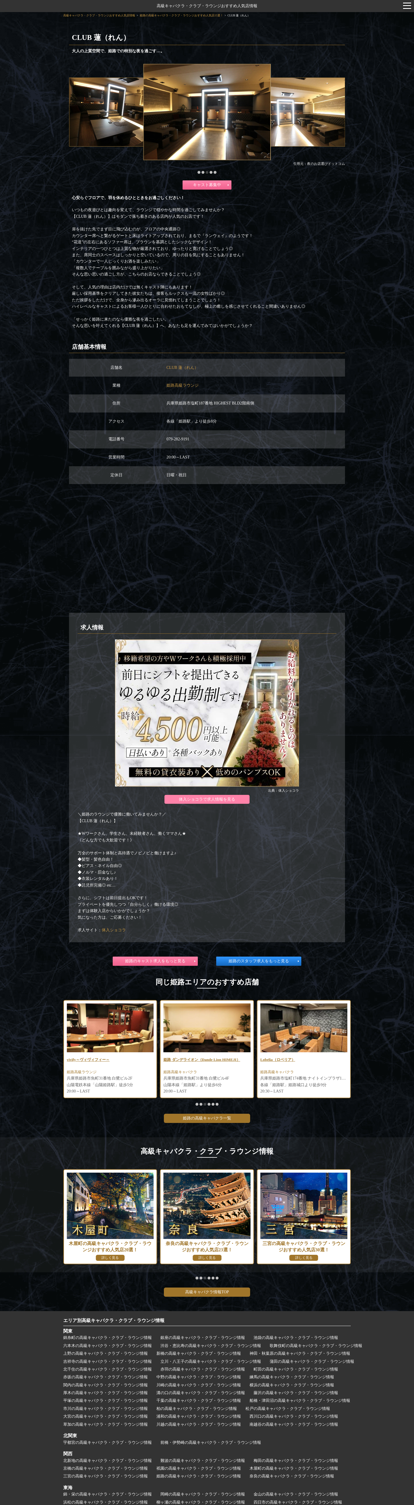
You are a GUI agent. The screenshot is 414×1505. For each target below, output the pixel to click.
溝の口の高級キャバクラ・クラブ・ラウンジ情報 (200, 1393)
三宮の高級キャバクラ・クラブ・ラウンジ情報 (105, 1476)
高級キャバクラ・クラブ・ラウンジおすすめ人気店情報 (207, 6)
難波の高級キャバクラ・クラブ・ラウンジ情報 (202, 1460)
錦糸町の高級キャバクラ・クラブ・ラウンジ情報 (107, 1338)
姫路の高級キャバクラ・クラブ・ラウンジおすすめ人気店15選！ (181, 15)
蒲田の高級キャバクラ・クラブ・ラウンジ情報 (312, 1361)
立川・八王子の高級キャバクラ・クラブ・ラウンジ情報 (210, 1361)
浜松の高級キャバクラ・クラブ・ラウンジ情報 (105, 1502)
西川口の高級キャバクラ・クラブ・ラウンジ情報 (294, 1416)
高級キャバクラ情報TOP (207, 1292)
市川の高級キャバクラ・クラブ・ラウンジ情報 (105, 1408)
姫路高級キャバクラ (278, 1072)
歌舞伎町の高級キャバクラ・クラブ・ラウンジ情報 (316, 1346)
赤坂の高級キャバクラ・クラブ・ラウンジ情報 (105, 1377)
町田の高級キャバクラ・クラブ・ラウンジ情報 (296, 1369)
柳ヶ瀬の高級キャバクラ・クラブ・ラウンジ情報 (200, 1502)
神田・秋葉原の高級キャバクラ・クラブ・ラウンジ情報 (300, 1353)
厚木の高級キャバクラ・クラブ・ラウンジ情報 (105, 1393)
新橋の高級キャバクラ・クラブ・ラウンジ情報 (198, 1353)
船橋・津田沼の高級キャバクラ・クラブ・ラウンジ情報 (300, 1400)
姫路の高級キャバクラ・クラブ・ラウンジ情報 (198, 1476)
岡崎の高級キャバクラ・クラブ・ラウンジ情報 (202, 1494)
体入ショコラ (114, 930)
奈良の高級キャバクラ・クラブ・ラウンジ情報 (292, 1476)
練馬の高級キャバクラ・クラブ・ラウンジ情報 (292, 1377)
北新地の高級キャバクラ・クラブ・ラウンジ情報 (107, 1460)
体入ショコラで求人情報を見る (207, 799)
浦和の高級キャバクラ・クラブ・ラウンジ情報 (198, 1416)
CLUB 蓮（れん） (182, 367)
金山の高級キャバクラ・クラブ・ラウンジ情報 (296, 1494)
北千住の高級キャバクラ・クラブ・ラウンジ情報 (107, 1369)
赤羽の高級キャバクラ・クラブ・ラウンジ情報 (202, 1369)
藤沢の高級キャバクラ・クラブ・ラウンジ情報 (296, 1393)
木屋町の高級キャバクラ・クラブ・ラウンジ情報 (294, 1468)
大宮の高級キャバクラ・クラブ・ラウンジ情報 (105, 1416)
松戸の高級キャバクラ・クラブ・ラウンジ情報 (288, 1408)
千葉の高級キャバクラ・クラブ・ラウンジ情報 (198, 1400)
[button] (199, 172)
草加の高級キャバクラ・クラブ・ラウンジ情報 (105, 1424)
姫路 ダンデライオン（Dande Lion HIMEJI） (301, 1059)
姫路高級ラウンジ (182, 385)
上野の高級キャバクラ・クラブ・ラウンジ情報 (105, 1353)
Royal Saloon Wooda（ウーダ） (94, 1059)
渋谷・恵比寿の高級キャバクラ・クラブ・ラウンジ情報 (210, 1346)
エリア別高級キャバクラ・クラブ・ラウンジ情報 (113, 1320)
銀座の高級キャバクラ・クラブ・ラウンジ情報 (202, 1338)
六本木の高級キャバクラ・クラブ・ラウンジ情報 (107, 1346)
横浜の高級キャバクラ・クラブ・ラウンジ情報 (292, 1385)
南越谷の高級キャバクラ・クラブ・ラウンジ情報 (294, 1424)
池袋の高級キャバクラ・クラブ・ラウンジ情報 (296, 1338)
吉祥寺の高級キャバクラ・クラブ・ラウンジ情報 (107, 1361)
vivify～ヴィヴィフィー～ (186, 1059)
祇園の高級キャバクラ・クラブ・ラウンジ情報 (198, 1468)
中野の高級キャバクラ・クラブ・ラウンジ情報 (198, 1377)
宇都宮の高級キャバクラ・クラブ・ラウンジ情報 (107, 1442)
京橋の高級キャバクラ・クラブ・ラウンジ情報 (105, 1468)
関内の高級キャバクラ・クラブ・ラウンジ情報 (105, 1385)
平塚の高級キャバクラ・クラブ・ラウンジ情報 (105, 1400)
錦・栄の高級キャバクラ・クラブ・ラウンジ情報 (107, 1494)
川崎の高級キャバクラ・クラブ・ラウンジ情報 (198, 1385)
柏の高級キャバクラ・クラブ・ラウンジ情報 (196, 1408)
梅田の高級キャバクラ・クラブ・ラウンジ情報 (296, 1460)
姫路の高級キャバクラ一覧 (207, 1118)
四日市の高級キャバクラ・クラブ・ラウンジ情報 (298, 1502)
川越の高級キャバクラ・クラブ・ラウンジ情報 (198, 1424)
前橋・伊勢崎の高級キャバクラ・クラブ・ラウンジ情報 (210, 1442)
